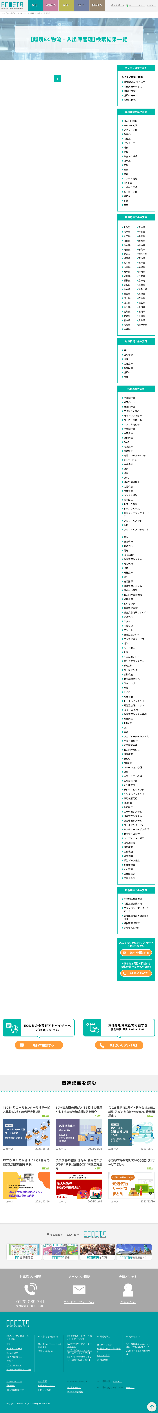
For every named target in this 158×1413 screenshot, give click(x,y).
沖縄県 (127, 329)
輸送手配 (128, 696)
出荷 (126, 568)
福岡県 (141, 311)
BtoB (126, 442)
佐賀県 (127, 315)
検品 (126, 473)
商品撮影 (128, 581)
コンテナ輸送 (130, 495)
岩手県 (127, 231)
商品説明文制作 (132, 678)
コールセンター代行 (134, 825)
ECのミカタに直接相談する (138, 1352)
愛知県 (127, 276)
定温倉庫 (128, 363)
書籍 (126, 174)
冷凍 (126, 359)
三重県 (141, 276)
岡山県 (127, 298)
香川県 (127, 307)
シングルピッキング (134, 794)
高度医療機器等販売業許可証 (136, 917)
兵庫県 (141, 284)
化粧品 (127, 138)
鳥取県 (127, 293)
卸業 (126, 200)
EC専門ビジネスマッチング (19, 13)
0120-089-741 (139, 973)
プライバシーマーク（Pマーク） (136, 909)
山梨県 (127, 267)
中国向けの (129, 397)
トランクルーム (132, 508)
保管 (126, 468)
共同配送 (128, 499)
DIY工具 (128, 182)
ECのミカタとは (14, 1381)
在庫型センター (132, 656)
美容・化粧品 (130, 156)
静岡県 (141, 271)
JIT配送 (128, 723)
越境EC (127, 372)
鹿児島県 (142, 324)
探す (66, 5)
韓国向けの (129, 402)
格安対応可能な (132, 482)
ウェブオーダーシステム (136, 736)
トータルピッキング (134, 701)
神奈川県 (142, 253)
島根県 (141, 293)
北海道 (127, 227)
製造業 (127, 196)
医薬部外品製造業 (133, 899)
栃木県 (127, 245)
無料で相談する (139, 952)
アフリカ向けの (132, 424)
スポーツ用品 (130, 187)
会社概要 (42, 1381)
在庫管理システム (133, 559)
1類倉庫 (128, 802)
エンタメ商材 (130, 178)
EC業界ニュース (14, 1348)
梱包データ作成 (132, 860)
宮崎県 (127, 324)
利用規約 (11, 1385)
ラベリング (129, 683)
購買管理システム (133, 816)
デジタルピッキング (134, 789)
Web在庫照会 (131, 740)
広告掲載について (46, 1385)
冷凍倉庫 (128, 446)
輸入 (126, 537)
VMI (126, 771)
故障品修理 (129, 842)
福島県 (127, 240)
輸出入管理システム (134, 661)
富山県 (141, 258)
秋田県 (127, 236)
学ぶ (81, 5)
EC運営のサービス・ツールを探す (79, 1345)
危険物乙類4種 (131, 927)
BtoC (126, 477)
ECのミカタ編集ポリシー (19, 1369)
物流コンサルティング (135, 455)
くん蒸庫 (128, 869)
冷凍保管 (128, 464)
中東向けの (129, 428)
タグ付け (128, 621)
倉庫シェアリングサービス (136, 514)
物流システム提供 (133, 776)
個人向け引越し (132, 749)
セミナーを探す (104, 1345)
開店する (97, 5)
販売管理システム (133, 820)
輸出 (126, 577)
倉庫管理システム (133, 585)
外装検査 (128, 625)
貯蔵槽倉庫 (129, 864)
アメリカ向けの (132, 411)
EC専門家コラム (14, 1357)
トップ (4, 13)
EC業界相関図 (74, 1387)
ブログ (10, 1361)
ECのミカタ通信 (75, 1391)
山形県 (141, 236)
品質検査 (128, 851)
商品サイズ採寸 (132, 833)
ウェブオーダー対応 (134, 838)
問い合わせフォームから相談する (50, 1345)
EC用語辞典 (102, 1359)
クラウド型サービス (134, 639)
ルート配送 (129, 647)
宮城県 (141, 231)
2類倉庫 (128, 763)
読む (35, 5)
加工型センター (132, 670)
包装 (126, 687)
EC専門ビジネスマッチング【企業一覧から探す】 (79, 1358)
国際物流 (128, 354)
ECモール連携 (131, 709)
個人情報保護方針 (15, 1390)
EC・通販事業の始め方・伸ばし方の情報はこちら (138, 1345)
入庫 (126, 652)
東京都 (127, 253)
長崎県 (141, 315)
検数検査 (128, 754)
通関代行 (128, 541)
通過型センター (132, 634)
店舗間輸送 (129, 873)
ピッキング (129, 603)
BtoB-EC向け (130, 120)
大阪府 (127, 284)
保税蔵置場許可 (132, 923)
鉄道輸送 (128, 807)
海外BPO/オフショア (134, 82)
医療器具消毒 (130, 780)
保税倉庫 (128, 437)
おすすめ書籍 (103, 1355)
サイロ (127, 692)
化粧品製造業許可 (133, 903)
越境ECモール (131, 95)
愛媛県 (141, 307)
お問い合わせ (44, 1390)
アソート (128, 630)
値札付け (128, 758)
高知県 (127, 311)
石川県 (127, 262)
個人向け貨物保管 (133, 594)
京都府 (141, 280)
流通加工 (128, 451)
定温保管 (128, 486)
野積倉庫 (128, 599)
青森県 (141, 227)
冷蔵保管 (128, 490)
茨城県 (141, 240)
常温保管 (128, 563)
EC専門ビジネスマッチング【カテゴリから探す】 (79, 1351)
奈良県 (127, 289)
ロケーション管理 (133, 767)
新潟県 (127, 258)
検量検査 (128, 847)
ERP (126, 727)
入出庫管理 (129, 785)
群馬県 (141, 245)
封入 (126, 643)
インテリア (129, 143)
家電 (126, 169)
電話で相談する (45, 1351)
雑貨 (126, 147)
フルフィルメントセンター (136, 531)
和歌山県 (142, 289)
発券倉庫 (128, 572)
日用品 (127, 160)
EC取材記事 (12, 1352)
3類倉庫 (128, 665)
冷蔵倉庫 (128, 433)
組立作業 (128, 856)
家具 (126, 165)
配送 (126, 550)
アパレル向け (130, 129)
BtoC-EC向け (130, 125)
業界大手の (129, 878)
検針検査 (128, 674)
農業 (126, 205)
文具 (126, 151)
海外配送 (128, 368)
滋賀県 (127, 280)
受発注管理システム (134, 705)
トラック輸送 (130, 504)
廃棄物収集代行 (132, 608)
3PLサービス (130, 459)
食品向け (128, 134)
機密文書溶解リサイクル (136, 612)
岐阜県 (127, 271)
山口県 (127, 302)
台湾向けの (129, 406)
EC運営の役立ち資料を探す (109, 1350)
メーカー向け (130, 191)
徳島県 (141, 302)
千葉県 (141, 249)
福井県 (141, 262)
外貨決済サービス (133, 86)
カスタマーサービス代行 (136, 829)
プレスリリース (14, 1365)
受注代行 (128, 616)
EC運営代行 (130, 554)
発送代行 (128, 546)
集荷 (126, 732)
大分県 (141, 320)
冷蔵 (126, 376)
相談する (51, 5)
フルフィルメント (133, 520)
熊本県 (127, 320)
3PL (126, 350)
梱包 (126, 525)
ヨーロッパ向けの (133, 420)
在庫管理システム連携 (135, 714)
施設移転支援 (130, 745)
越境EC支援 (130, 91)
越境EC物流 (35, 13)
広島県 (141, 298)
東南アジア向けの (133, 415)
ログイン (117, 1381)
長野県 (141, 267)
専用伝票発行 (130, 798)
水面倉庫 (128, 718)
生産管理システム (133, 811)
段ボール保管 (130, 590)
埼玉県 (127, 249)
